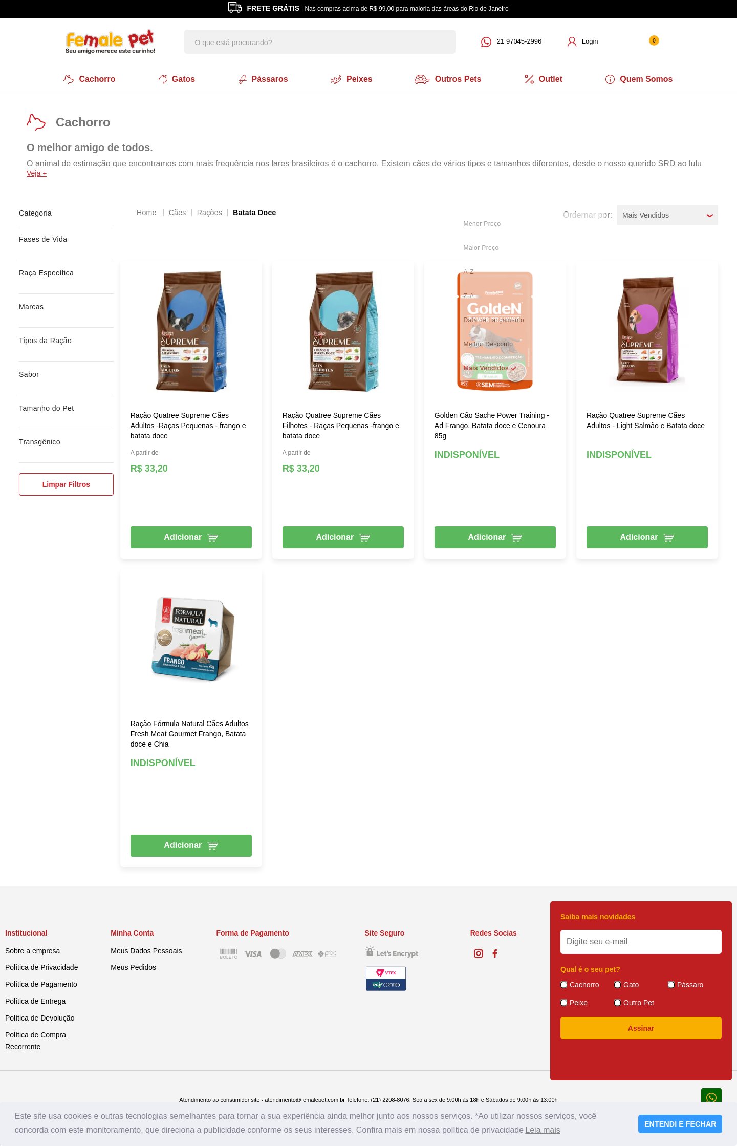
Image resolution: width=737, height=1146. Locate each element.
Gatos (175, 78)
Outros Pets (449, 78)
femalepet (147, 211)
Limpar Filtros (66, 483)
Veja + (37, 172)
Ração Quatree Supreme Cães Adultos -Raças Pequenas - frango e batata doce (188, 424)
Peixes (351, 78)
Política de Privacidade (41, 966)
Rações (209, 211)
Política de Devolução (39, 1017)
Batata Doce (254, 211)
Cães (177, 211)
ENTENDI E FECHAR (680, 1124)
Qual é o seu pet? (590, 968)
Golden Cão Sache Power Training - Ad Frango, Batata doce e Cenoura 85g (492, 424)
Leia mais (542, 1130)
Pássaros (262, 78)
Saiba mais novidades (597, 915)
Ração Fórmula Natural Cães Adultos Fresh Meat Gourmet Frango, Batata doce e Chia (190, 732)
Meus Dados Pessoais (146, 949)
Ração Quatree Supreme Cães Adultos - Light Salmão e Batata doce (646, 419)
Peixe (579, 1002)
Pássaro (690, 984)
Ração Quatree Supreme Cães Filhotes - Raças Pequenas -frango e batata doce (341, 424)
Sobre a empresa (32, 949)
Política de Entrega (35, 1000)
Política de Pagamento (41, 983)
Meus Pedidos (133, 966)
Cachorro (87, 78)
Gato (631, 984)
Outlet (546, 78)
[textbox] (320, 42)
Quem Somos (642, 78)
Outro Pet (638, 1002)
